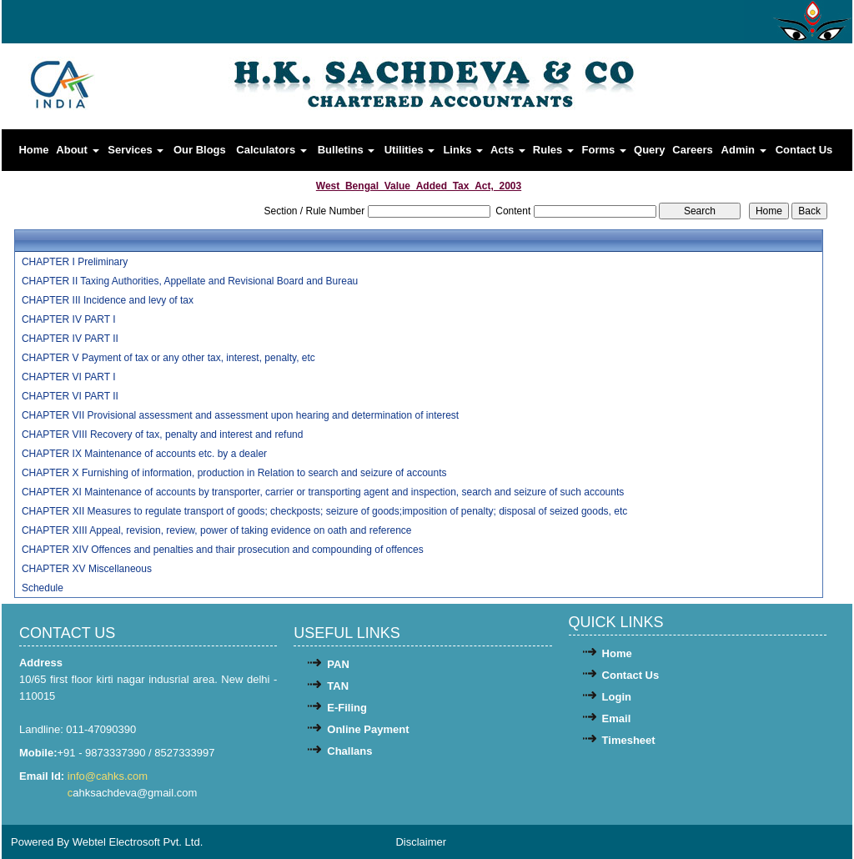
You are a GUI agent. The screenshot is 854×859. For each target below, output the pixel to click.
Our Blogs (199, 149)
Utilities (409, 149)
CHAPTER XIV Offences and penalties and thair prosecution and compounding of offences (223, 549)
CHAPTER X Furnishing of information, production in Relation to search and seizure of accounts (234, 473)
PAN (338, 664)
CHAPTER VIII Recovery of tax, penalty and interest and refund (163, 434)
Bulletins (346, 149)
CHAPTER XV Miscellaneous (87, 569)
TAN (338, 686)
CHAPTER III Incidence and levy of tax (107, 300)
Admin (743, 149)
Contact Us (804, 149)
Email (616, 718)
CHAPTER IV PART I (69, 319)
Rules (553, 149)
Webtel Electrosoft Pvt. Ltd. (138, 842)
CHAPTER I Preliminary (75, 262)
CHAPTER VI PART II (70, 396)
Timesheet (629, 740)
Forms (604, 149)
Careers (692, 149)
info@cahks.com (109, 776)
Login (616, 697)
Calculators (271, 149)
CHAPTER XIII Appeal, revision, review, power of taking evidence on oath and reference (217, 530)
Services (135, 149)
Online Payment (368, 729)
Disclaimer (420, 842)
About (77, 149)
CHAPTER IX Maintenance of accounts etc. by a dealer (144, 454)
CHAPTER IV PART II (70, 338)
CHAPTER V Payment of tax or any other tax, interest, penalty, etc (168, 358)
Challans (349, 751)
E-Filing (347, 707)
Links (463, 149)
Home (33, 149)
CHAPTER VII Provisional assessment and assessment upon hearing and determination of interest (240, 415)
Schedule (42, 588)
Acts (507, 149)
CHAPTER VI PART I (69, 377)
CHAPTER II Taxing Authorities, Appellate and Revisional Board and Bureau (190, 281)
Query (650, 149)
